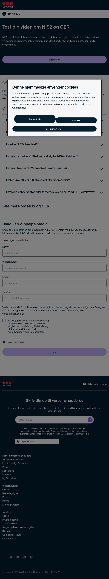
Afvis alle (76, 120)
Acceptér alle (35, 119)
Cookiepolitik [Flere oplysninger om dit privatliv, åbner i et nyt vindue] (19, 107)
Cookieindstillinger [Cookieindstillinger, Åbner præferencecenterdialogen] (54, 129)
